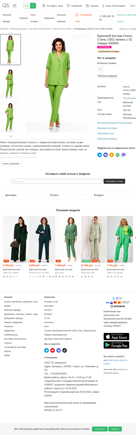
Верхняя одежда (12, 310)
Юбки (7, 355)
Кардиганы (9, 330)
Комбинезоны (11, 334)
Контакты (49, 322)
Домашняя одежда (13, 318)
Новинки (23, 18)
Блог (46, 326)
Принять (115, 429)
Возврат (48, 314)
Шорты (7, 351)
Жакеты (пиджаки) (13, 322)
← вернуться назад (126, 28)
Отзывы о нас (51, 301)
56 (100, 69)
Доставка (48, 306)
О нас (47, 318)
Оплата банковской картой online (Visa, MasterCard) (70, 330)
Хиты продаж (34, 18)
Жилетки (8, 326)
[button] (11, 32)
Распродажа (129, 98)
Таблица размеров (107, 76)
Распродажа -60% (83, 18)
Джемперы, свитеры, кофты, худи (21, 314)
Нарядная (49, 18)
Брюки (7, 306)
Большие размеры (61, 18)
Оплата (48, 310)
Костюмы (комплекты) (15, 339)
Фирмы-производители (55, 334)
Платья (7, 343)
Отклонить (100, 429)
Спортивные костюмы (15, 347)
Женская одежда (7, 18)
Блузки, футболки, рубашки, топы (21, 301)
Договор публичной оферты (58, 339)
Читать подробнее (10, 164)
